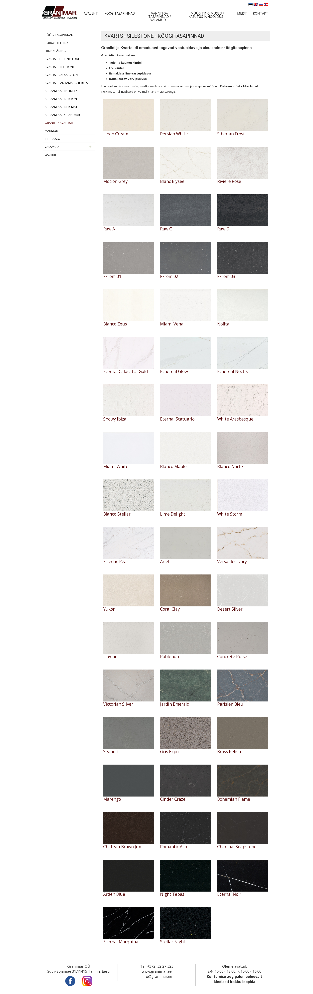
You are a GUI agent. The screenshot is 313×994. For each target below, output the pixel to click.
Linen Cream (115, 134)
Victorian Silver (118, 704)
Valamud (52, 147)
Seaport (111, 751)
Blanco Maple (173, 466)
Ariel (164, 561)
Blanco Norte (230, 466)
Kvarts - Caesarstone (62, 75)
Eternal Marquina (120, 941)
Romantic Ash (173, 846)
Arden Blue (114, 894)
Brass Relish (229, 751)
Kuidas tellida (56, 43)
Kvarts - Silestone (60, 67)
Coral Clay (170, 609)
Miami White (115, 466)
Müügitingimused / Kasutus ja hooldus (206, 15)
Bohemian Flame (233, 799)
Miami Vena (171, 324)
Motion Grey (115, 181)
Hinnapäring (55, 51)
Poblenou (169, 656)
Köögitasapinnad (119, 13)
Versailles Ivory (232, 561)
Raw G (166, 229)
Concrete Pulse (232, 656)
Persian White (174, 134)
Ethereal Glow (174, 371)
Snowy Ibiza (114, 419)
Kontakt (260, 13)
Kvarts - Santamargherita (66, 83)
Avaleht (91, 13)
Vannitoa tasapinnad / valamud (159, 16)
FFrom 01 (112, 276)
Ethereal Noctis (232, 371)
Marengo (112, 799)
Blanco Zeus (115, 324)
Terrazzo (52, 139)
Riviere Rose (229, 181)
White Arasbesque (235, 419)
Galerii (50, 155)
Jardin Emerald (174, 704)
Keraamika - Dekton (61, 99)
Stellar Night (172, 941)
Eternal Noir (229, 894)
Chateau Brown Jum (123, 846)
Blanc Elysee (172, 181)
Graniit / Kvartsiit (60, 123)
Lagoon (110, 656)
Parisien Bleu (230, 704)
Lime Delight (172, 514)
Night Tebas (172, 894)
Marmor (51, 131)
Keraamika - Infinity (61, 91)
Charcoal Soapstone (237, 846)
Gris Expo (169, 751)
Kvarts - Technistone (62, 59)
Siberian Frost (231, 134)
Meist (242, 13)
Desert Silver (230, 609)
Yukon (109, 609)
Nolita (223, 324)
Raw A (109, 229)
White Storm (229, 514)
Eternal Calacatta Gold (125, 371)
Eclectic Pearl (116, 561)
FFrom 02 (169, 276)
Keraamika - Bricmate (62, 107)
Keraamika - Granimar (62, 115)
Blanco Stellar (117, 514)
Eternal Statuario (177, 419)
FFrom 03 (226, 276)
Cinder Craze (172, 799)
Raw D (223, 229)
